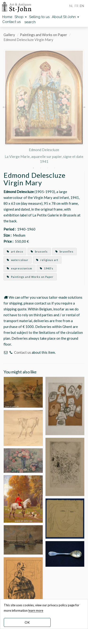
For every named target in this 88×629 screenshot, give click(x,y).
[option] (44, 106)
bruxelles (64, 251)
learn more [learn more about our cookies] (35, 610)
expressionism (19, 268)
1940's (46, 268)
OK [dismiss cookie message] (27, 622)
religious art (47, 259)
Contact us (11, 22)
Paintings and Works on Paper (43, 35)
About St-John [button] (65, 17)
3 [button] (47, 168)
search (30, 22)
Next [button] (83, 107)
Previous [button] (4, 107)
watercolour (17, 259)
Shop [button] (21, 17)
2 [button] (40, 168)
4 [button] (54, 168)
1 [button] (33, 168)
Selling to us (39, 17)
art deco (15, 251)
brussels (39, 251)
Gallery (9, 35)
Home (7, 17)
